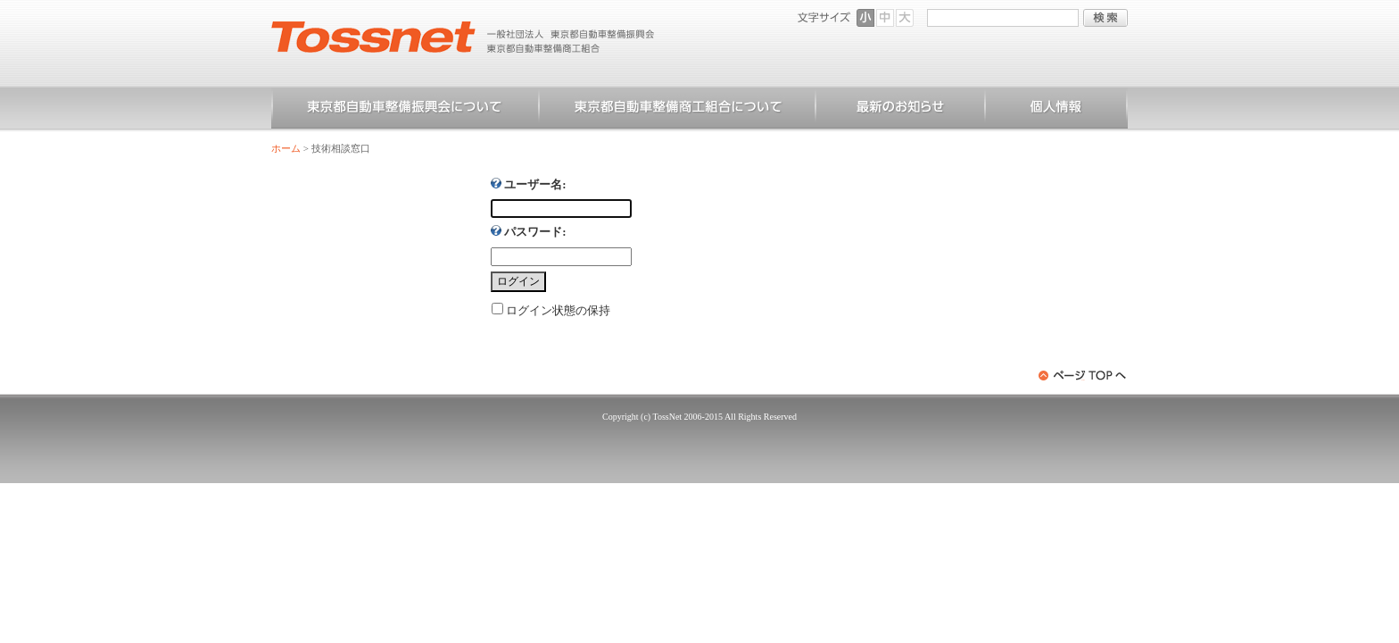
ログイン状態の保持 (558, 310)
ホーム (286, 148)
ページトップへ (1083, 375)
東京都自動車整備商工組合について (677, 110)
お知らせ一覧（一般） (900, 110)
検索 (1105, 18)
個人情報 (1056, 110)
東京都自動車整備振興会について (405, 110)
